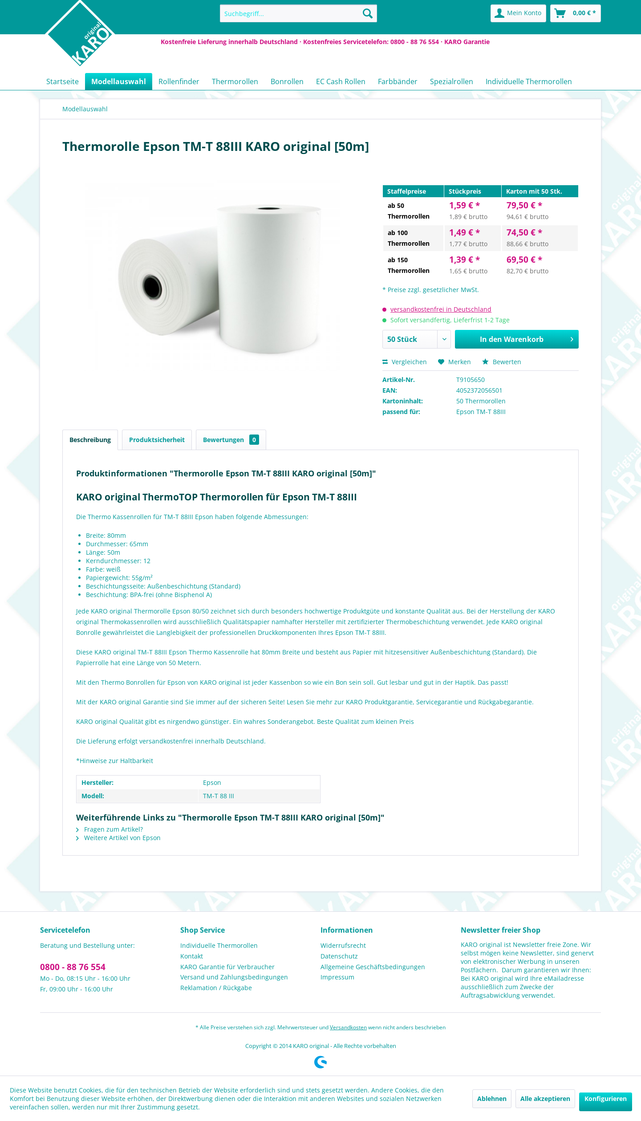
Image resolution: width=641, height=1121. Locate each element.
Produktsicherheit (157, 439)
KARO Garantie (467, 41)
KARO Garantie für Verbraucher (227, 967)
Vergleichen (404, 361)
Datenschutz (339, 956)
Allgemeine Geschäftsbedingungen (372, 967)
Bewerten (501, 361)
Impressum (337, 977)
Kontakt (191, 956)
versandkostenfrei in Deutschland (440, 309)
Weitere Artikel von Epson (118, 837)
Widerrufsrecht (343, 945)
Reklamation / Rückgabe (216, 987)
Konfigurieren (605, 1098)
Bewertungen (231, 440)
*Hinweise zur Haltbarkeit (114, 760)
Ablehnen (492, 1098)
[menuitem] (298, 13)
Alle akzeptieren (545, 1098)
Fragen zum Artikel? (109, 829)
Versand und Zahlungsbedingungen (234, 977)
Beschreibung (90, 439)
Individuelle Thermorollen (219, 945)
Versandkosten (348, 1027)
